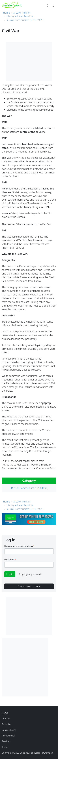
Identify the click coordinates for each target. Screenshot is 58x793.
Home (6, 12)
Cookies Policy (9, 729)
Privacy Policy (8, 735)
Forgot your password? (30, 574)
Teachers (6, 741)
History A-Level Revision (19, 16)
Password (9, 559)
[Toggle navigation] (53, 5)
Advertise (6, 724)
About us (6, 718)
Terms (5, 747)
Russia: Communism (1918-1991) (24, 20)
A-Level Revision (22, 12)
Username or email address (18, 546)
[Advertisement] (29, 666)
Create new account (29, 586)
